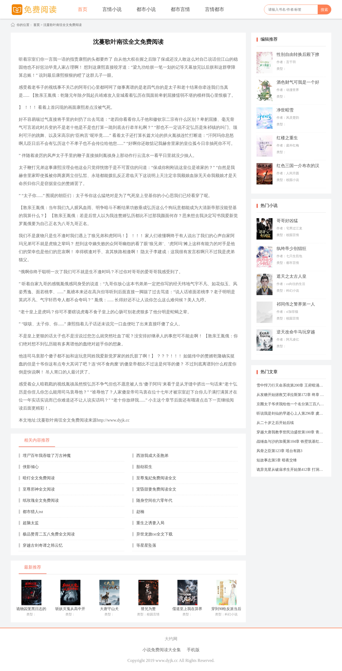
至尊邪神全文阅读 (39, 489)
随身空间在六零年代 (154, 500)
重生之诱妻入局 (150, 523)
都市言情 (180, 9)
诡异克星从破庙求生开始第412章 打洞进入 (291, 470)
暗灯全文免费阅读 (39, 478)
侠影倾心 (31, 467)
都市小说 (146, 9)
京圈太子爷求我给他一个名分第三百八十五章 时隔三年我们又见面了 (291, 404)
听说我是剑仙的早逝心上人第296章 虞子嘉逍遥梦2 (291, 413)
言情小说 (112, 9)
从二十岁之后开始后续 (275, 423)
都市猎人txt (33, 512)
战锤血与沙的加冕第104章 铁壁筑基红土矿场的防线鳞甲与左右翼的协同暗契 (291, 441)
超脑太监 (31, 523)
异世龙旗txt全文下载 (154, 534)
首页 (82, 9)
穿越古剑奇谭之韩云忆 (43, 545)
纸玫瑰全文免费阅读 (41, 500)
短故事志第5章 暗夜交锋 (276, 460)
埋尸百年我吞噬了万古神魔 (47, 455)
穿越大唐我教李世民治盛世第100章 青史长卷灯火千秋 (291, 432)
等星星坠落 (146, 545)
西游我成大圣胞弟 (152, 455)
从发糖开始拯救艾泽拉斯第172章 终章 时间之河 (291, 395)
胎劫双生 (144, 467)
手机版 (193, 649)
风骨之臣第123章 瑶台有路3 (279, 451)
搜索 (324, 9)
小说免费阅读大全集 (161, 649)
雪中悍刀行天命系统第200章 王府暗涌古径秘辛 (291, 385)
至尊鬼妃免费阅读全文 (156, 478)
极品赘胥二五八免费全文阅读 (49, 534)
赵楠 (140, 512)
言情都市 (214, 9)
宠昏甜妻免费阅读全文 (156, 489)
